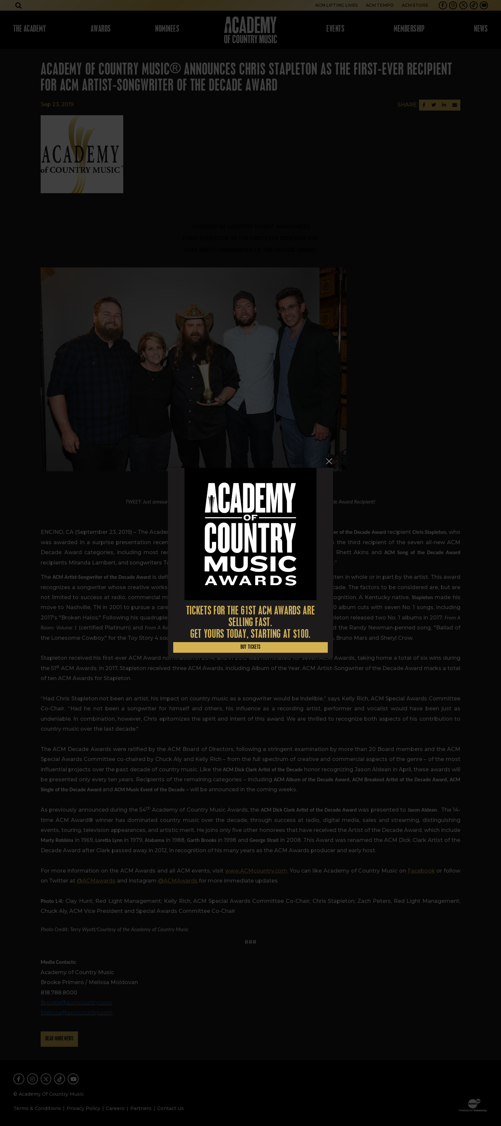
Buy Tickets (251, 647)
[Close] (329, 461)
